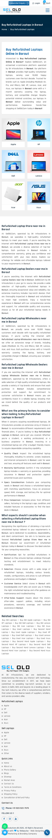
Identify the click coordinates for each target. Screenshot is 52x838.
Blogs (6, 773)
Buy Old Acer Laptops (23, 626)
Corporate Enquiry (19, 3)
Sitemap (7, 776)
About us (8, 766)
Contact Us (9, 783)
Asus (6, 723)
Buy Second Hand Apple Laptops (28, 641)
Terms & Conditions (13, 787)
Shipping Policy (10, 794)
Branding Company (28, 833)
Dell (5, 712)
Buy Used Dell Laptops (22, 635)
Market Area (9, 780)
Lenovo (7, 716)
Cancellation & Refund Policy (17, 797)
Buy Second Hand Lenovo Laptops (28, 647)
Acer (6, 719)
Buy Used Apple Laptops (23, 632)
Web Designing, (37, 831)
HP (5, 709)
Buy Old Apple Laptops (30, 620)
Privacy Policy (10, 790)
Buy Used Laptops (21, 629)
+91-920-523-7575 (20, 808)
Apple (6, 705)
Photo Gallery (10, 770)
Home (4, 29)
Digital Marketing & (10, 833)
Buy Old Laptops (9, 620)
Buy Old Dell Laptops (24, 623)
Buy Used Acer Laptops (23, 638)
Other (6, 753)
